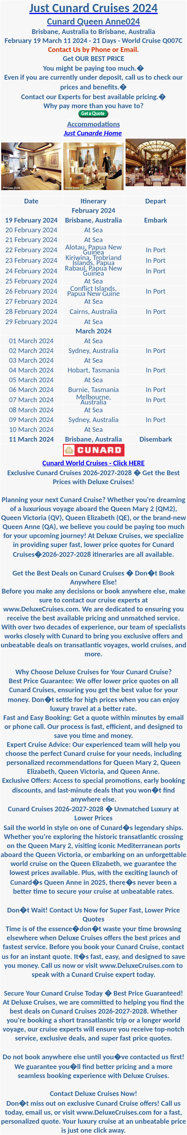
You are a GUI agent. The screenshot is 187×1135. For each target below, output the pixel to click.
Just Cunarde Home (93, 132)
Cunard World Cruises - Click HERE (93, 462)
